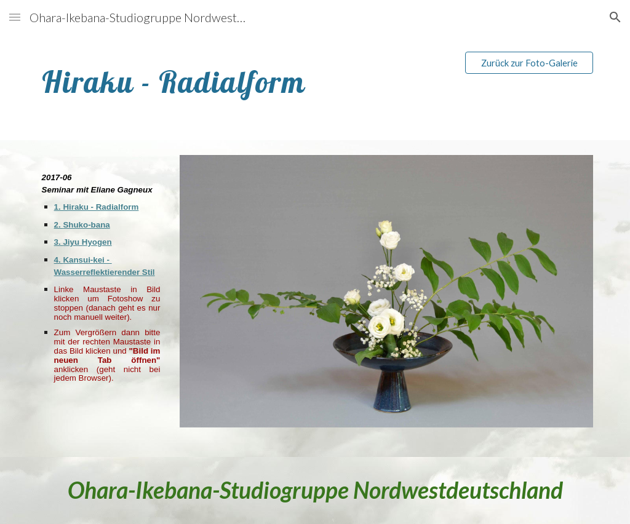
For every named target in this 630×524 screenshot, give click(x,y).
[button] (15, 17)
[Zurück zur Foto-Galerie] (529, 63)
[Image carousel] (387, 298)
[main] (244, 79)
